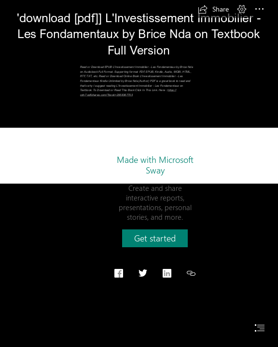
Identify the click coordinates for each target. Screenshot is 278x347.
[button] (213, 9)
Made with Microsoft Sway (155, 165)
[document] (139, 173)
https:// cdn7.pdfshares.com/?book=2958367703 (128, 93)
